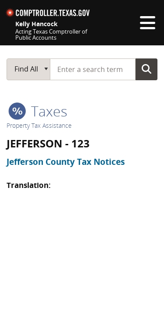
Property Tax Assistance (39, 125)
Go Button (146, 68)
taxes (37, 111)
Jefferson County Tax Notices (66, 161)
